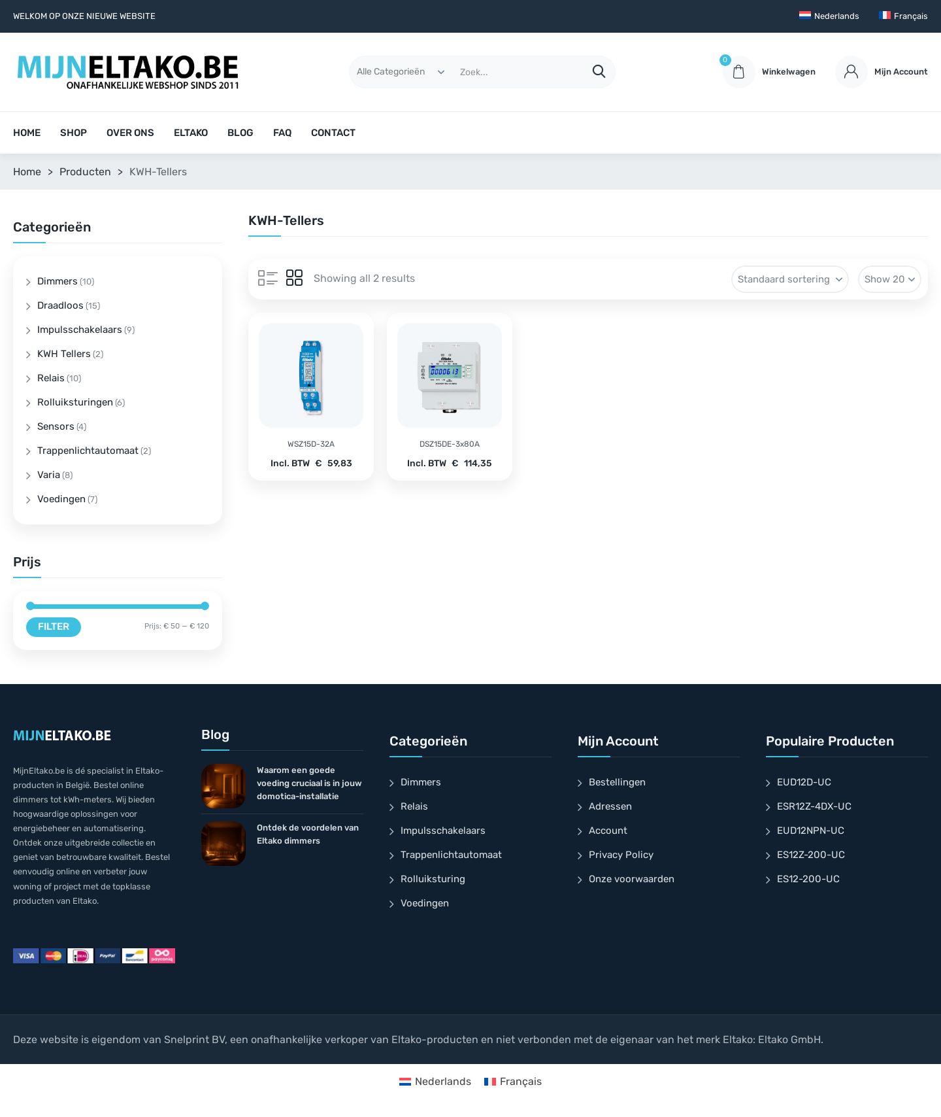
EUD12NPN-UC (810, 830)
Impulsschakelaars (79, 329)
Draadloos (60, 305)
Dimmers (57, 281)
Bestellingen (617, 782)
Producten (85, 171)
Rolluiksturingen (75, 402)
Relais (51, 378)
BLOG (240, 133)
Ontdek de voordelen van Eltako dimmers (308, 834)
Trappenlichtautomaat (88, 450)
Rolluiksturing (433, 879)
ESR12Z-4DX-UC (814, 806)
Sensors (55, 426)
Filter (53, 626)
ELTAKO (191, 133)
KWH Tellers (64, 354)
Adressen (610, 806)
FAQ (282, 133)
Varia (48, 475)
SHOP (73, 133)
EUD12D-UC (804, 782)
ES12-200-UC (808, 879)
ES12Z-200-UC (811, 855)
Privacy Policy (621, 855)
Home (27, 171)
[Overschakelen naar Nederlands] (435, 1082)
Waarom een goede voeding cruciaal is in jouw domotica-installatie (309, 783)
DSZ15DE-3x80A (450, 444)
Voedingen (61, 499)
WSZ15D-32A (311, 444)
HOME (27, 133)
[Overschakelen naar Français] (903, 16)
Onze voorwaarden (631, 879)
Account (608, 830)
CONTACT (333, 133)
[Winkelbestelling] (790, 279)
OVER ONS (130, 133)
